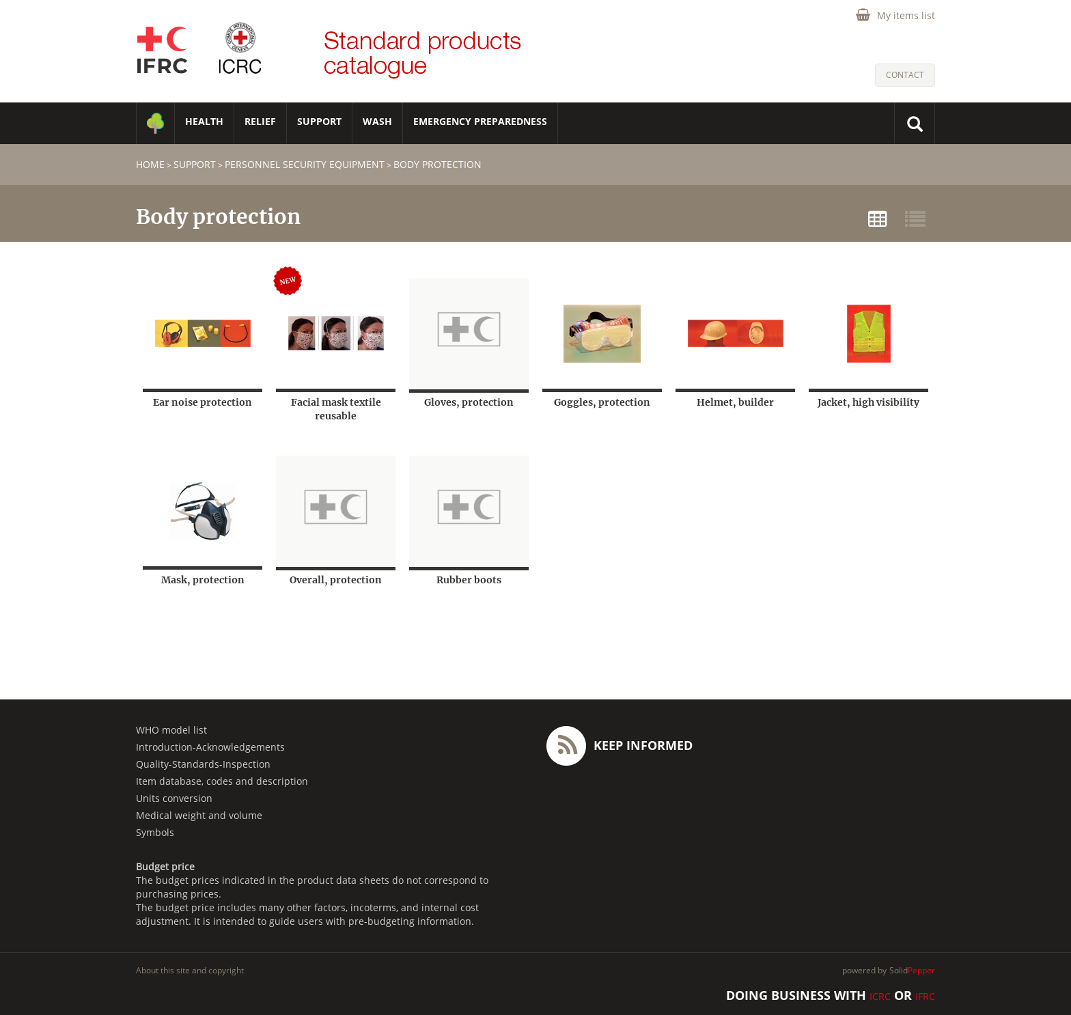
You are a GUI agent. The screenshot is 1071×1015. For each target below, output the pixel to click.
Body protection (437, 164)
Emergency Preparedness (480, 121)
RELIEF (260, 121)
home (150, 164)
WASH (377, 121)
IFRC (925, 996)
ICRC (880, 996)
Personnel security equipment (305, 164)
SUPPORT (319, 121)
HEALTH (204, 121)
